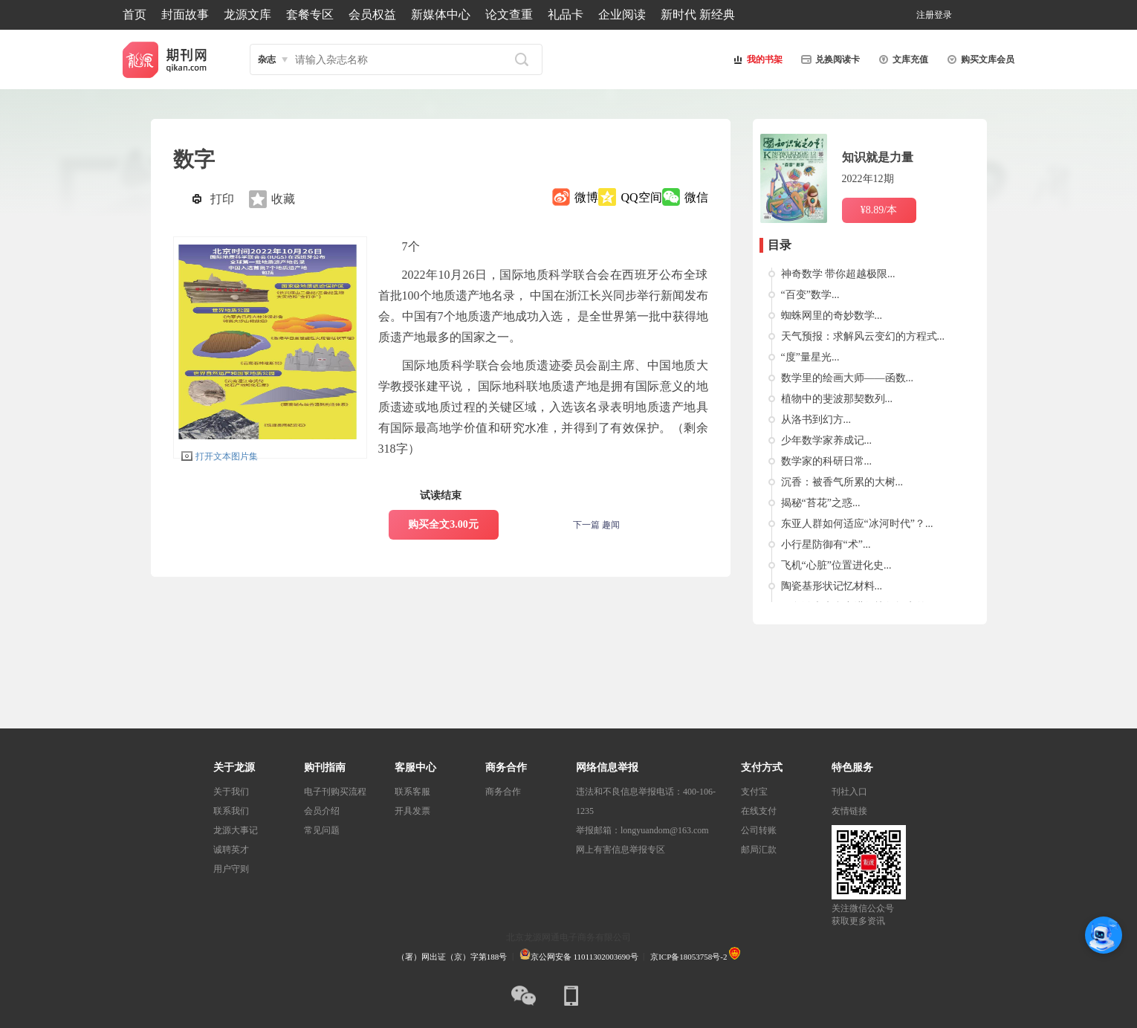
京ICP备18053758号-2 (688, 956)
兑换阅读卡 (828, 59)
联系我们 (231, 811)
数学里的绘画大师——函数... (847, 378)
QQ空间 (641, 197)
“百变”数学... (810, 294)
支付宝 (754, 791)
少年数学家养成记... (826, 440)
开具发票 (412, 811)
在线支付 (759, 811)
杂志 (267, 59)
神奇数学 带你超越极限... (838, 273)
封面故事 (185, 14)
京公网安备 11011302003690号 (578, 956)
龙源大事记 (235, 830)
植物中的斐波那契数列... (837, 398)
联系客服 (412, 791)
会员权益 (372, 14)
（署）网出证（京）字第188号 (452, 956)
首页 (134, 14)
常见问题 (322, 830)
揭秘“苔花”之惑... (821, 502)
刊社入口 (849, 791)
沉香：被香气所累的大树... (842, 482)
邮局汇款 (759, 849)
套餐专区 (310, 14)
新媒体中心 (440, 14)
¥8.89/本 (879, 210)
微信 (696, 197)
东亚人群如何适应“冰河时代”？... (857, 523)
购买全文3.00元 (443, 524)
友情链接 (849, 811)
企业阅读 (622, 14)
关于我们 (231, 791)
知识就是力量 (877, 157)
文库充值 (901, 59)
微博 (586, 197)
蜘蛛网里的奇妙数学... (832, 315)
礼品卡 (565, 14)
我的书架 (756, 59)
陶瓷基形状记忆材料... (832, 586)
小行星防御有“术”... (826, 544)
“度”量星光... (810, 357)
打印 (222, 199)
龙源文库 (247, 14)
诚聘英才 (231, 849)
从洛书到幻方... (816, 419)
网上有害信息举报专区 (620, 849)
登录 (943, 15)
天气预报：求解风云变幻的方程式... (863, 336)
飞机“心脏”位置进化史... (836, 565)
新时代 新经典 (698, 14)
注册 (925, 15)
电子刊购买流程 (335, 791)
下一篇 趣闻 (596, 525)
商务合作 (503, 791)
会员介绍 (322, 811)
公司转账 (759, 830)
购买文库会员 (978, 59)
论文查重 (509, 14)
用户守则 (231, 869)
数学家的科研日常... (826, 461)
